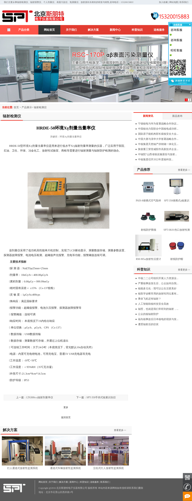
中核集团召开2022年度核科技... (155, 159)
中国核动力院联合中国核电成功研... (158, 128)
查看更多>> (120, 430)
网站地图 (173, 2)
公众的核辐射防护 (148, 314)
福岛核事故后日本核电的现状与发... (158, 319)
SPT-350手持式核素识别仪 (101, 397)
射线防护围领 (148, 229)
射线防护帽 (176, 259)
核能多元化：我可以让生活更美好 (157, 288)
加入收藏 (163, 2)
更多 (65, 407)
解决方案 (93, 29)
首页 (16, 107)
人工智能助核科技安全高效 (153, 304)
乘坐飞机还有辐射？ (149, 298)
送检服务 (159, 29)
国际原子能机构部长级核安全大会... (158, 134)
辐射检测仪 (40, 107)
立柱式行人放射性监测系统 (108, 468)
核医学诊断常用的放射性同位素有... (158, 293)
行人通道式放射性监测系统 (22, 468)
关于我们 (71, 29)
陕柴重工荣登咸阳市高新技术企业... (158, 149)
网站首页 (49, 29)
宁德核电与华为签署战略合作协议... (158, 123)
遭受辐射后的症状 (148, 324)
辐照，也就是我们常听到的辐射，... (158, 309)
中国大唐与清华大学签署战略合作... (158, 139)
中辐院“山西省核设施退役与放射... (157, 154)
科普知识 (137, 29)
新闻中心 (115, 29)
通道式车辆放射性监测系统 (65, 468)
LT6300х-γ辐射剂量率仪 (39, 397)
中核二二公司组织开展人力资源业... (158, 278)
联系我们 (184, 2)
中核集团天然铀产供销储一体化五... (158, 144)
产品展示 (27, 107)
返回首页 (66, 417)
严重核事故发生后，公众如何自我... (158, 283)
